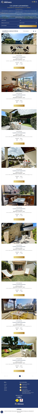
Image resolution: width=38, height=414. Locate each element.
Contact (5, 390)
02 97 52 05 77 (24, 386)
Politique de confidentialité (28, 411)
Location (5, 387)
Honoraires (14, 411)
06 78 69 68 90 (24, 387)
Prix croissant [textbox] (26, 31)
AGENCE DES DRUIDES (8, 411)
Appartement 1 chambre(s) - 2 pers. (19, 211)
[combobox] (10, 20)
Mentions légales (20, 411)
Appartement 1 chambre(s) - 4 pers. (19, 59)
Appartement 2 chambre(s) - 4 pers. (19, 97)
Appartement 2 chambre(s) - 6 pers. (19, 362)
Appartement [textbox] (4, 20)
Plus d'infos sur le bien (19, 67)
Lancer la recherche (28, 26)
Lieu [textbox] (20, 20)
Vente (5, 385)
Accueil (5, 384)
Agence (5, 388)
